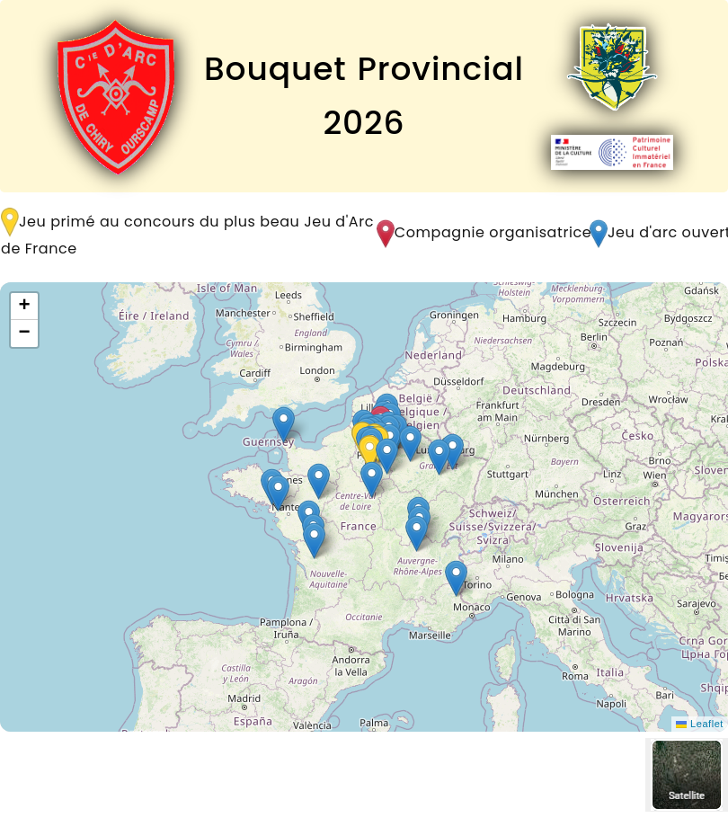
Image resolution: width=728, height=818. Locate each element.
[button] (416, 533)
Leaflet (700, 723)
